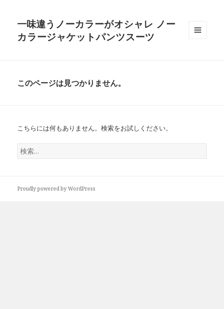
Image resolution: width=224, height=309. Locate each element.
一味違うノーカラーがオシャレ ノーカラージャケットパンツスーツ (96, 30)
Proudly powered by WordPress (56, 188)
